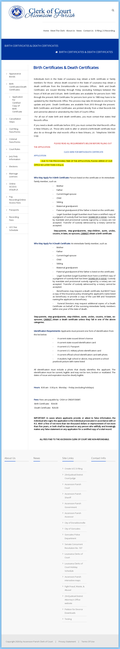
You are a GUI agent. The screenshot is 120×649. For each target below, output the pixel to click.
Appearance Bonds (15, 75)
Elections (13, 166)
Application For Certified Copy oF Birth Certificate (17, 104)
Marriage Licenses (13, 175)
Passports (14, 209)
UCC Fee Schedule (13, 228)
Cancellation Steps (15, 120)
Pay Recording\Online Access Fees (15, 199)
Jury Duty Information (14, 158)
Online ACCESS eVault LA (13, 186)
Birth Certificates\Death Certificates (15, 86)
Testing (68, 619)
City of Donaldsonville (75, 522)
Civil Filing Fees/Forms (14, 130)
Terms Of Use (88, 641)
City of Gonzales (72, 528)
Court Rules (14, 149)
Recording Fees (14, 218)
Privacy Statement (67, 641)
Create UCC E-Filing (73, 468)
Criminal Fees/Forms (14, 140)
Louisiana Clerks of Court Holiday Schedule (74, 567)
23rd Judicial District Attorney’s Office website (74, 600)
